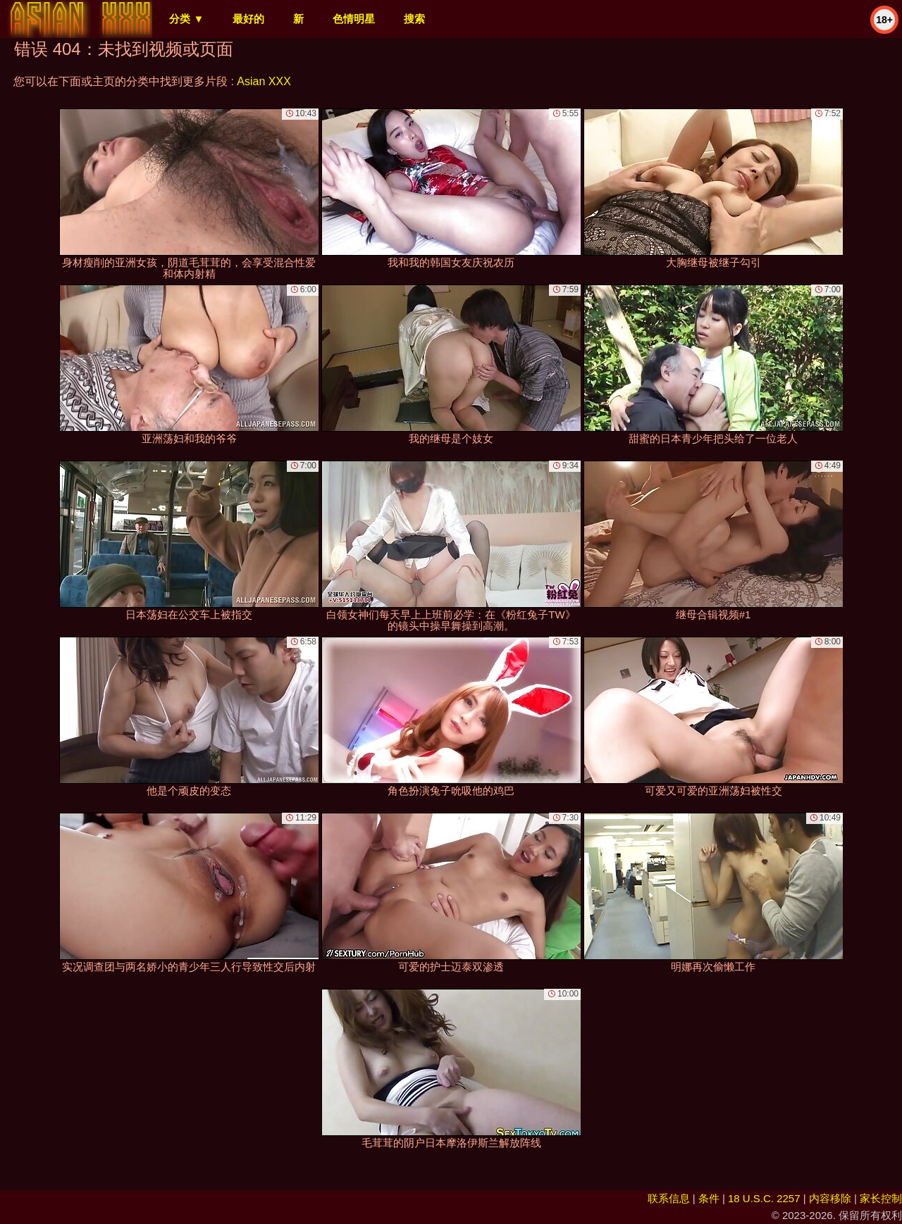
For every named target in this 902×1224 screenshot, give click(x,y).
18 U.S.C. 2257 (764, 1198)
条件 (708, 1198)
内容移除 (830, 1198)
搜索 (414, 19)
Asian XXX (263, 81)
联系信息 (669, 1198)
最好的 (248, 19)
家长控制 (881, 1198)
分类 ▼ (186, 19)
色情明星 (354, 19)
